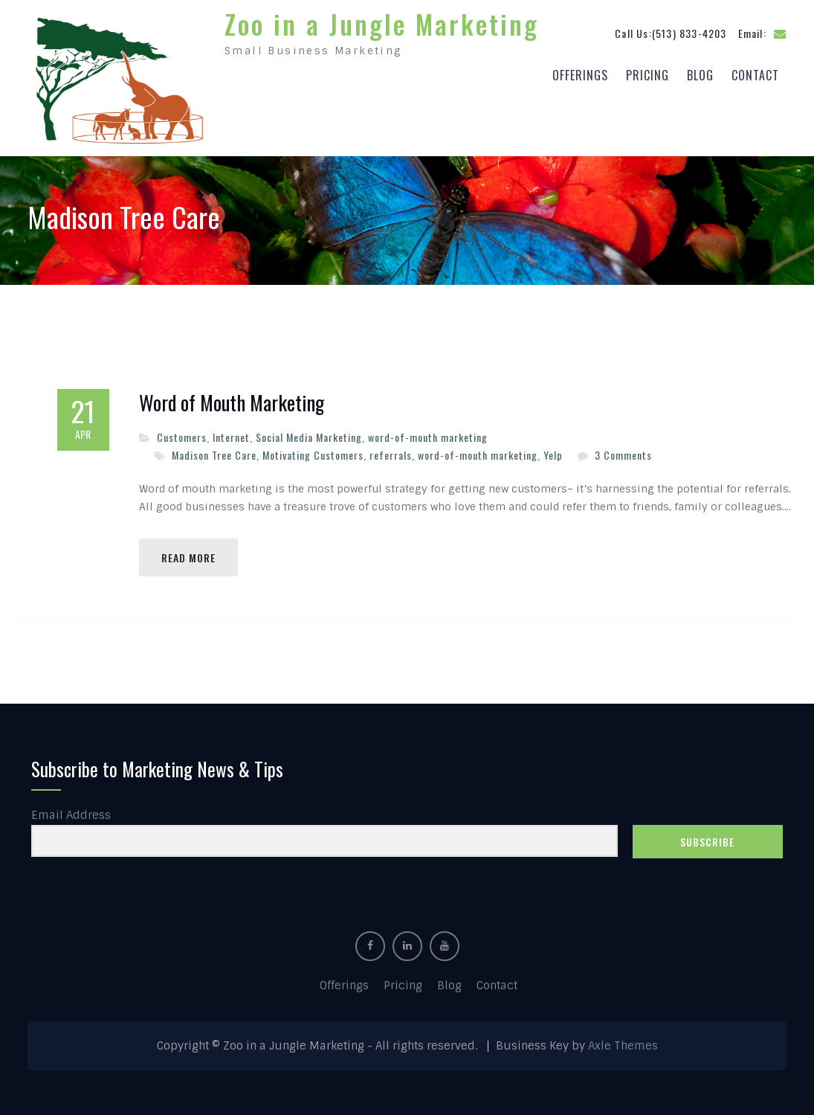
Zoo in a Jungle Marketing (382, 23)
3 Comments (623, 455)
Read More (188, 557)
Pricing (647, 75)
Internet (231, 437)
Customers (182, 437)
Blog (700, 75)
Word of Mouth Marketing (231, 403)
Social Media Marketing (309, 437)
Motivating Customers (313, 455)
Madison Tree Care (214, 455)
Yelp (553, 455)
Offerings (580, 75)
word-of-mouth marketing (428, 437)
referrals (390, 455)
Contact (755, 75)
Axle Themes (623, 1045)
